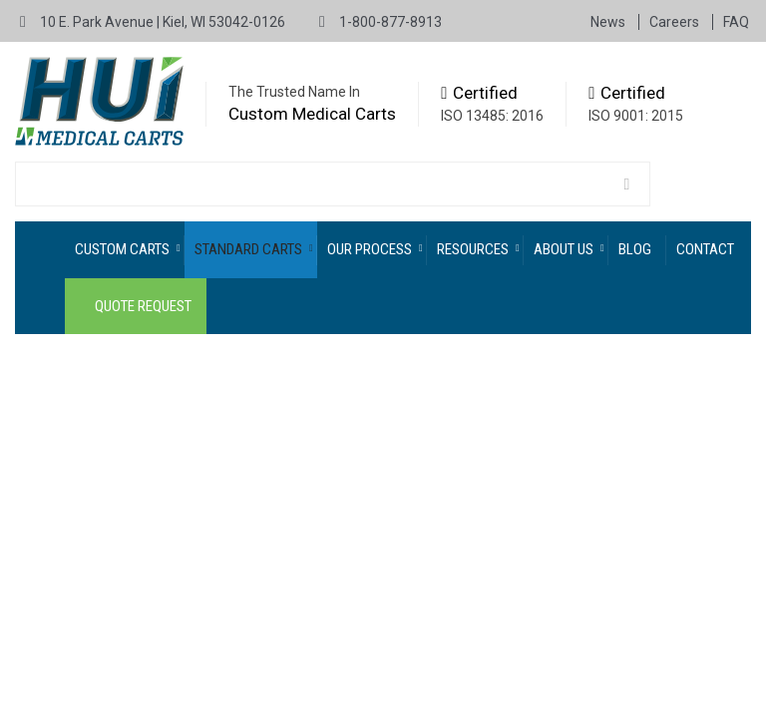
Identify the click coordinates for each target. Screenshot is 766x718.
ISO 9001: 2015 (635, 116)
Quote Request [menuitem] (143, 306)
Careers (675, 22)
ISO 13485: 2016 (492, 116)
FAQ (736, 22)
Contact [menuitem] (705, 249)
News (609, 22)
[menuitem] (125, 249)
